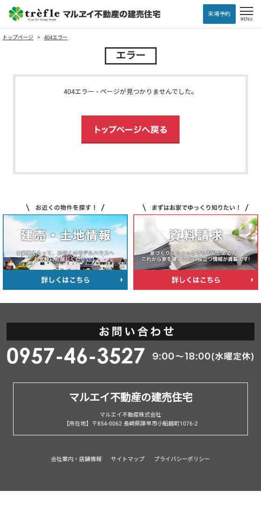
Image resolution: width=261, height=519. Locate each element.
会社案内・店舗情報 (76, 459)
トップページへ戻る (130, 129)
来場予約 (219, 14)
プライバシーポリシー (182, 459)
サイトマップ (128, 459)
